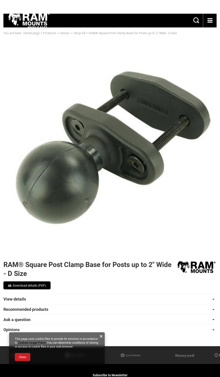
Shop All (79, 33)
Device (64, 33)
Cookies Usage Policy (32, 342)
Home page (31, 33)
